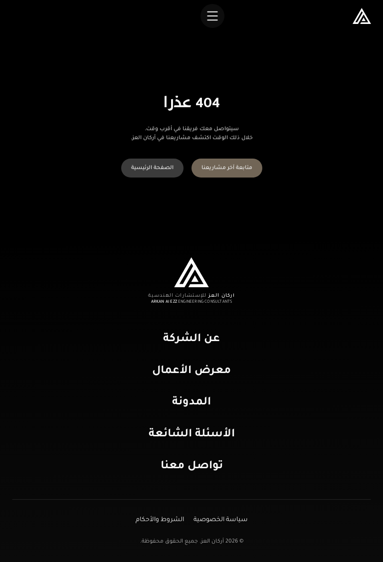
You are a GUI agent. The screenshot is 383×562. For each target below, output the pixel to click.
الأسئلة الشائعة (192, 435)
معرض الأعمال (191, 371)
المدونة (191, 403)
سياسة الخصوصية (220, 520)
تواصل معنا (192, 467)
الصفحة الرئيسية (152, 168)
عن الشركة (191, 340)
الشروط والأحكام (160, 520)
